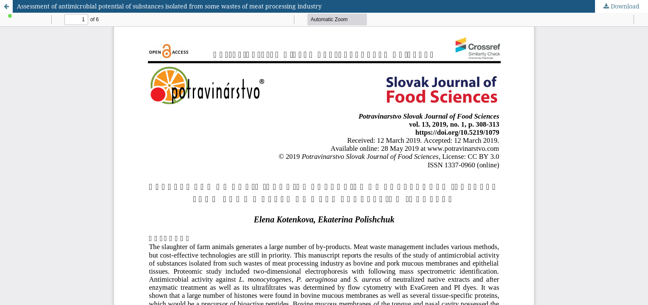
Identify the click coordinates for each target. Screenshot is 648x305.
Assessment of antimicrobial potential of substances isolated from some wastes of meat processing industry (169, 6)
